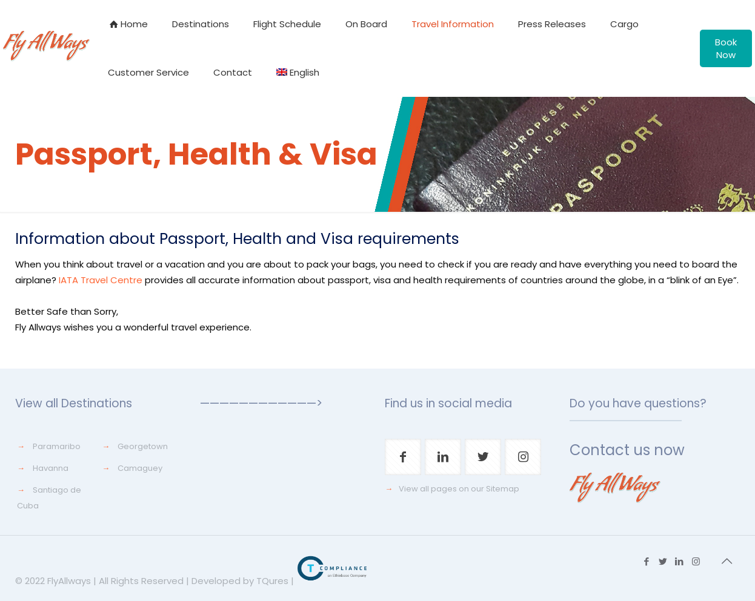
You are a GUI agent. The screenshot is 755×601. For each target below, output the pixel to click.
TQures (272, 580)
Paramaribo (57, 446)
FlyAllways (69, 580)
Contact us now (627, 450)
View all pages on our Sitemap (459, 488)
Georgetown (143, 446)
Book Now (726, 48)
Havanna (50, 468)
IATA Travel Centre (100, 280)
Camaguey (140, 468)
